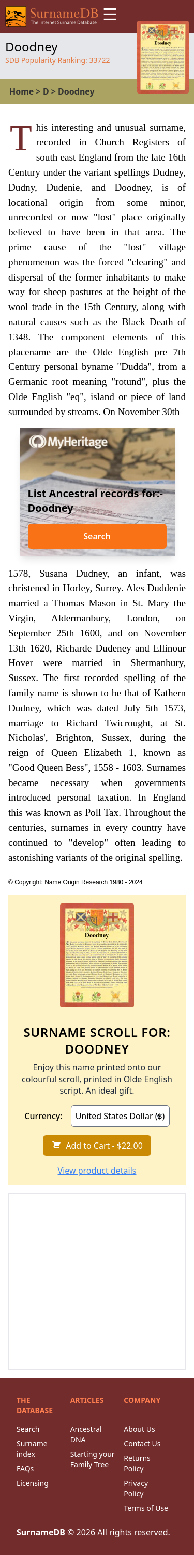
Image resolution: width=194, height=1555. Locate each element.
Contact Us (142, 1443)
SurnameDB (41, 1532)
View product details (97, 1170)
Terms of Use (146, 1508)
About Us (139, 1429)
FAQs (25, 1468)
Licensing (33, 1483)
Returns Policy (137, 1463)
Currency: (43, 1116)
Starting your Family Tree (92, 1459)
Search (96, 536)
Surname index (32, 1449)
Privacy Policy (136, 1488)
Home (21, 91)
